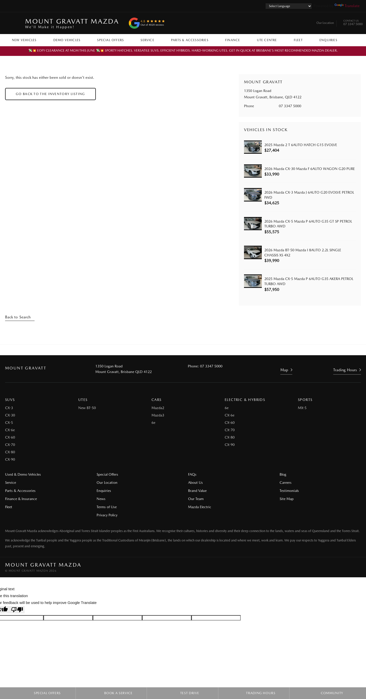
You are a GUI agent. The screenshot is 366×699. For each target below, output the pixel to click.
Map (284, 370)
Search (351, 39)
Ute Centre (267, 40)
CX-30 (10, 415)
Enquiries (328, 40)
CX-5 (9, 423)
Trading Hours (345, 370)
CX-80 (10, 452)
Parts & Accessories (189, 40)
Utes (83, 400)
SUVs (10, 400)
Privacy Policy (107, 515)
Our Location (325, 23)
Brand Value (197, 491)
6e (153, 423)
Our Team (196, 499)
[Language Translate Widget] (289, 6)
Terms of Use (107, 507)
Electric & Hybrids (245, 400)
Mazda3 (157, 415)
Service (147, 40)
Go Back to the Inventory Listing (50, 94)
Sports (305, 400)
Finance (232, 40)
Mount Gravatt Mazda (72, 23)
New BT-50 (87, 408)
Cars (156, 400)
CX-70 (10, 445)
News (101, 499)
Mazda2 (157, 408)
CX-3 (9, 408)
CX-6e (10, 430)
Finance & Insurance (21, 499)
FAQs (192, 474)
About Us (195, 482)
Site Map (287, 499)
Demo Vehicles (67, 40)
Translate (347, 6)
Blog (283, 474)
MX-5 (302, 408)
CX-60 (10, 437)
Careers (286, 482)
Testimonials (289, 491)
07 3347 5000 (353, 23)
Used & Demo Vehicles (23, 474)
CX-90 (10, 459)
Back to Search (17, 317)
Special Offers (110, 40)
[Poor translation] (17, 609)
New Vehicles (24, 40)
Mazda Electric (199, 507)
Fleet (298, 40)
